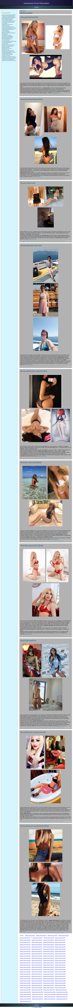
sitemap (40, 1007)
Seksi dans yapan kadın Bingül (30, 462)
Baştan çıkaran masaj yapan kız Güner (33, 371)
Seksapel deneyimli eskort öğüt (31, 245)
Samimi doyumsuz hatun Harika (31, 99)
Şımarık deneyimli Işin (28, 640)
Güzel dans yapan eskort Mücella (31, 545)
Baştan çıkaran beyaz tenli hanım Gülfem (34, 826)
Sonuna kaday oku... (55, 92)
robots (36, 1007)
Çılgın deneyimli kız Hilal (29, 17)
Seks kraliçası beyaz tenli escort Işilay (33, 732)
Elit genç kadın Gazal (27, 183)
